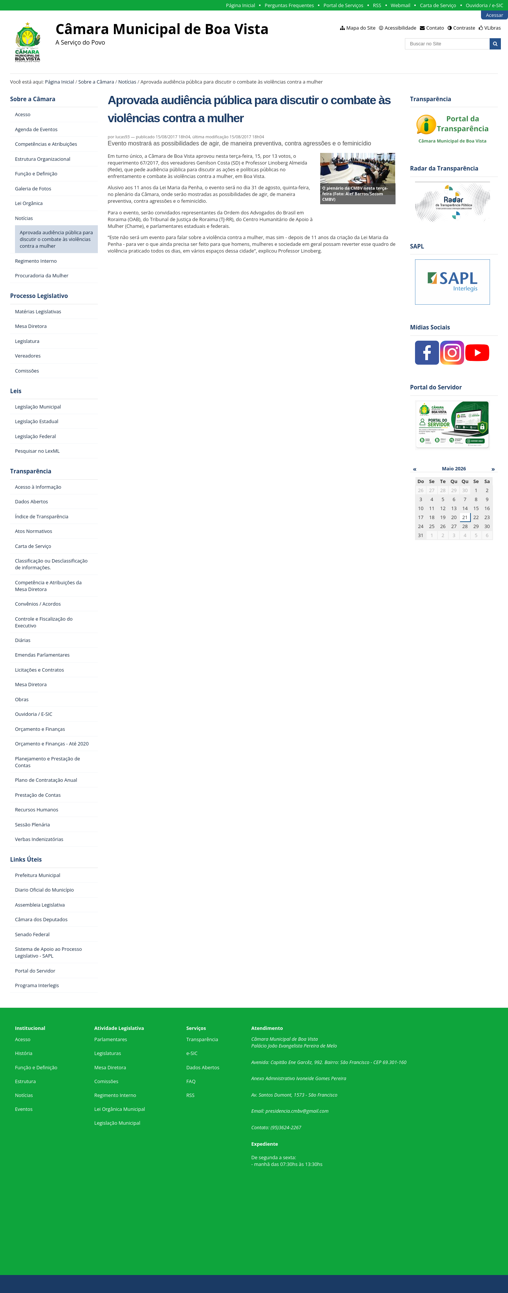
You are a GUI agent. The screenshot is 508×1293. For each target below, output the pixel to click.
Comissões (106, 1081)
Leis (15, 391)
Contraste (464, 27)
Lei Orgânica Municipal (119, 1109)
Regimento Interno (115, 1095)
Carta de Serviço (438, 5)
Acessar (494, 15)
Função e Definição (36, 1067)
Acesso (22, 1039)
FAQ (191, 1081)
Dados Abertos (202, 1067)
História (24, 1053)
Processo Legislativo (39, 296)
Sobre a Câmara (96, 81)
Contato (435, 27)
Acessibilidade (400, 27)
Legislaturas (107, 1053)
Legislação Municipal (117, 1122)
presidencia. (278, 1110)
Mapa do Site (361, 27)
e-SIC (192, 1053)
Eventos (24, 1109)
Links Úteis (26, 859)
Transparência (30, 471)
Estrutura (25, 1081)
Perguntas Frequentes (289, 5)
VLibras (492, 27)
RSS (377, 5)
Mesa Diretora (110, 1067)
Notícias (127, 81)
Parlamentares (110, 1039)
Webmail (400, 5)
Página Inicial (240, 5)
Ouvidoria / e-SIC (484, 5)
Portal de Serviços (343, 5)
